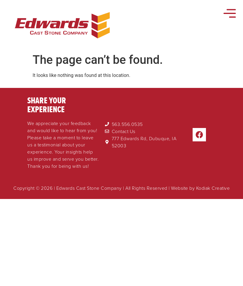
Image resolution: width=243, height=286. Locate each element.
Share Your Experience (46, 105)
